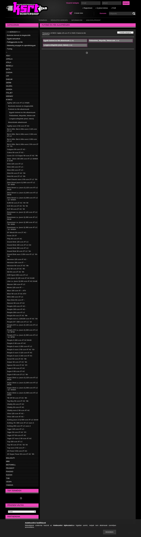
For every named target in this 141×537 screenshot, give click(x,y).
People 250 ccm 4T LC (16, 312)
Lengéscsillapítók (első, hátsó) (21, 119)
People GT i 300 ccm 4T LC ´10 (19, 322)
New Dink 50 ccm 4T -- (16, 300)
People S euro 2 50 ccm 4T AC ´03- (21, 350)
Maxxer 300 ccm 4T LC (16, 284)
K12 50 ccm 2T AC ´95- (16, 269)
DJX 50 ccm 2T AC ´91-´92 (17, 206)
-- (6, 52)
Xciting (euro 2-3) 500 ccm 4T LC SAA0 (22, 420)
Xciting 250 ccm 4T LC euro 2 (19, 426)
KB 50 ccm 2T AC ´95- (16, 272)
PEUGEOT (10, 468)
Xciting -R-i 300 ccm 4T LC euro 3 (20, 423)
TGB (8, 478)
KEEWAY (9, 96)
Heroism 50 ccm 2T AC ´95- (18, 266)
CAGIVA (9, 72)
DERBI (8, 83)
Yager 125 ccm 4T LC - (16, 429)
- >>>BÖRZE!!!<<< (13, 32)
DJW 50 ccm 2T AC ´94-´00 (17, 203)
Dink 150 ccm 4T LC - (15, 167)
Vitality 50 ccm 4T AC (15, 407)
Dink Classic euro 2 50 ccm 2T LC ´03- (22, 179)
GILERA (9, 86)
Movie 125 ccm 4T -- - (15, 287)
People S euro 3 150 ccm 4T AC (19, 356)
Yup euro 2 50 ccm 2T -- (16, 448)
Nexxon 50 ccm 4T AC (16, 303)
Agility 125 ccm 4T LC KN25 (18, 103)
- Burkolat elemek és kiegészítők (18, 35)
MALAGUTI (10, 458)
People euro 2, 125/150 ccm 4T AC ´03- (22, 319)
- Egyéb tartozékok (13, 39)
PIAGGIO (9, 471)
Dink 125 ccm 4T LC (15, 164)
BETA (8, 69)
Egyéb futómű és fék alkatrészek (22, 112)
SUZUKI (9, 475)
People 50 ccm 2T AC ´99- (17, 316)
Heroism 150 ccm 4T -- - (16, 262)
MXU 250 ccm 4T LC (15, 297)
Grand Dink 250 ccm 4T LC (18, 248)
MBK (8, 461)
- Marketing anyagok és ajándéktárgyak (21, 45)
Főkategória (46, 33)
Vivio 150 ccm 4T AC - (16, 417)
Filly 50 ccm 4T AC (14, 239)
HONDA (9, 89)
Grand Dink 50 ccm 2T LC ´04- (19, 251)
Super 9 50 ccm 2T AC (16, 371)
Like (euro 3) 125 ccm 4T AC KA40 (21, 278)
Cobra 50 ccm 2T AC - (16, 152)
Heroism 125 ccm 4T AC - (17, 259)
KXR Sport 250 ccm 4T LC (17, 275)
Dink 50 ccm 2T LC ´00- (16, 176)
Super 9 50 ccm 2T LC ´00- (17, 374)
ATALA (8, 62)
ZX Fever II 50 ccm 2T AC (17, 451)
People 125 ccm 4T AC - (16, 306)
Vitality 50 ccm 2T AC (15, 404)
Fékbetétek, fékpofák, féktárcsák (22, 116)
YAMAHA (9, 485)
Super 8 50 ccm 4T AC (16, 368)
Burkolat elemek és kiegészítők (20, 106)
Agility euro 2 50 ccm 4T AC (18, 126)
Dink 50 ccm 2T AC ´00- (16, 173)
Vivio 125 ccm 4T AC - (16, 413)
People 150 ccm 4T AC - (16, 309)
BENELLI (9, 66)
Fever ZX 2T (12, 236)
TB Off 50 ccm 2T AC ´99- (17, 398)
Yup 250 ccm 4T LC (15, 442)
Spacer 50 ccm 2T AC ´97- (17, 365)
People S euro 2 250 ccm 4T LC (19, 346)
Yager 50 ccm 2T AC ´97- (17, 432)
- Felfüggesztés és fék (14, 42)
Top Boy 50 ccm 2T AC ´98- (18, 401)
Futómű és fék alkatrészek (18, 109)
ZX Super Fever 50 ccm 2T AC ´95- (21, 454)
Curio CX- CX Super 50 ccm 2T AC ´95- (22, 156)
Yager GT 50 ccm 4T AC (16, 435)
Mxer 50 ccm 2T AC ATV (16, 294)
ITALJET (9, 93)
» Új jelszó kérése (101, 8)
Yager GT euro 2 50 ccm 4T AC (19, 438)
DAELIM (9, 79)
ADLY (8, 56)
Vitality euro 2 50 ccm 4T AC (18, 410)
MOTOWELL (11, 465)
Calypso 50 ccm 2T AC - (16, 149)
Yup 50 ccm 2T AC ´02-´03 (17, 445)
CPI (7, 76)
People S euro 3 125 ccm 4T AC (19, 353)
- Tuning (9, 49)
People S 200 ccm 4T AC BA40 (19, 340)
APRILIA (9, 59)
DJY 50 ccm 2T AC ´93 (16, 209)
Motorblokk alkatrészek (17, 122)
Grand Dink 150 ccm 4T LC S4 (19, 245)
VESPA (9, 482)
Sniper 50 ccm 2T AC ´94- (17, 362)
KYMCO (9, 100)
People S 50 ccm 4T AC (16, 343)
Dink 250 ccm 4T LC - (15, 170)
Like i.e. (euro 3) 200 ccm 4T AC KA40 (22, 281)
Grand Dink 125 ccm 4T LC (18, 242)
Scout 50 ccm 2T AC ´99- (17, 359)
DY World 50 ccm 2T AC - (17, 232)
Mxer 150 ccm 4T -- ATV (16, 291)
